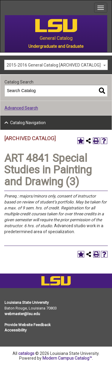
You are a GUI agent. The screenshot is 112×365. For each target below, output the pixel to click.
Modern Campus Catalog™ (67, 358)
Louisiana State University (26, 302)
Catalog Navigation (28, 122)
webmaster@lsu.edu (22, 314)
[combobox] (56, 65)
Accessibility (15, 330)
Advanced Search (21, 108)
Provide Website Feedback (27, 325)
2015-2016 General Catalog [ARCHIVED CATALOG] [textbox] (54, 65)
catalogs (26, 353)
